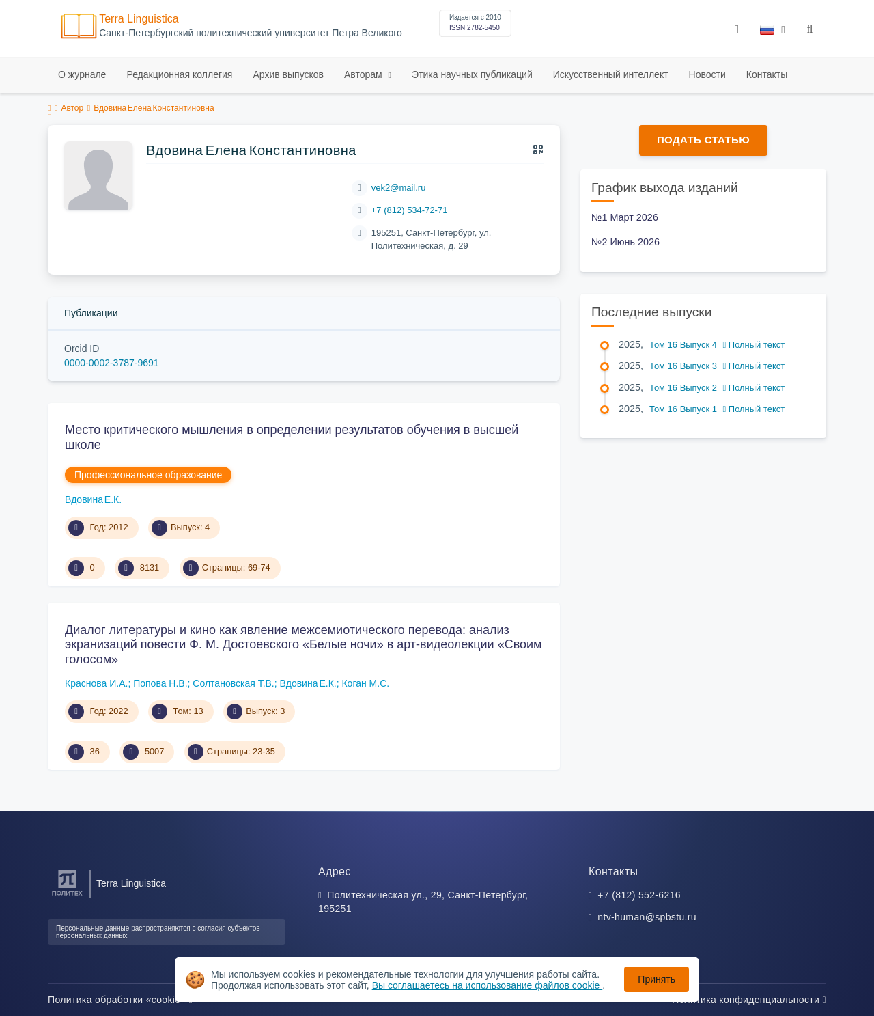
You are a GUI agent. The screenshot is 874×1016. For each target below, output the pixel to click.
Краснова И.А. (96, 683)
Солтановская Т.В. (233, 683)
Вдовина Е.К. (93, 499)
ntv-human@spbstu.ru (646, 916)
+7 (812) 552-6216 (639, 895)
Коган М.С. (365, 683)
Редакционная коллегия (179, 74)
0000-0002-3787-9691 (111, 362)
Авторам (364, 74)
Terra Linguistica (139, 19)
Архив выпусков (288, 74)
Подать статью (703, 140)
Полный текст (754, 345)
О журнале (82, 74)
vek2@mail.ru (398, 187)
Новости (707, 74)
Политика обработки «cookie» (120, 999)
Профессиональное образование (148, 474)
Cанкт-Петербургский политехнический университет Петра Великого (250, 33)
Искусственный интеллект (610, 74)
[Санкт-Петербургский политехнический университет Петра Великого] (67, 896)
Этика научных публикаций (472, 74)
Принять (656, 979)
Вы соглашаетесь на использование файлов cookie (487, 985)
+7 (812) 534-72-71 (409, 210)
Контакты (766, 74)
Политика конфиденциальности (749, 999)
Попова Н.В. (160, 683)
